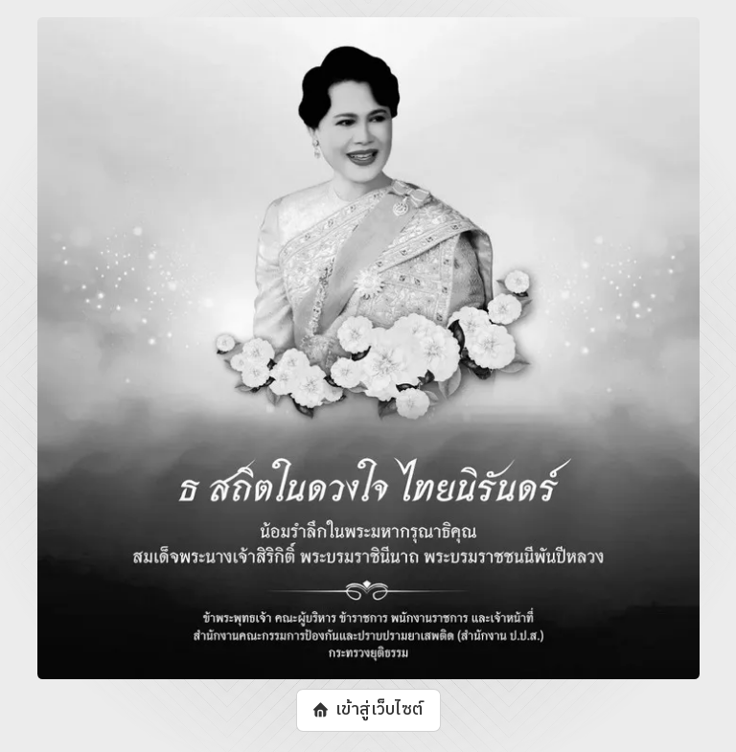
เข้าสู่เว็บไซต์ (378, 709)
